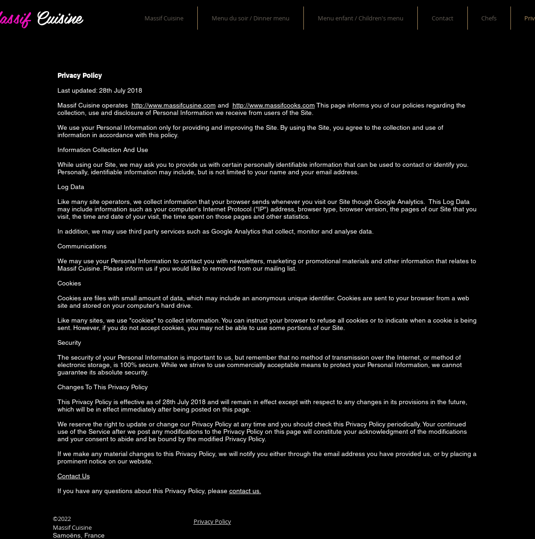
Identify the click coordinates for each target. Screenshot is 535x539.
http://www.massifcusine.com (174, 105)
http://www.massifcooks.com (274, 105)
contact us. (245, 491)
